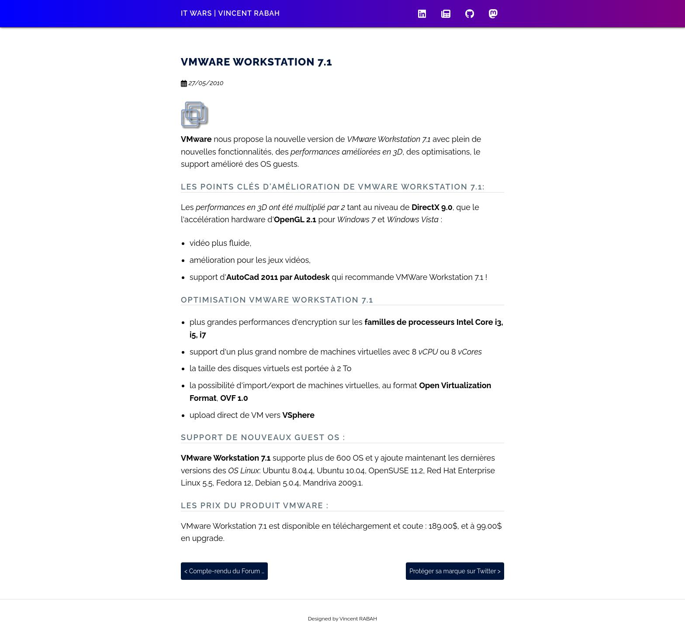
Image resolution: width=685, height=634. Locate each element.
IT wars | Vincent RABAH (230, 13)
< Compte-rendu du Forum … (224, 571)
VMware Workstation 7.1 (256, 61)
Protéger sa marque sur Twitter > (455, 571)
